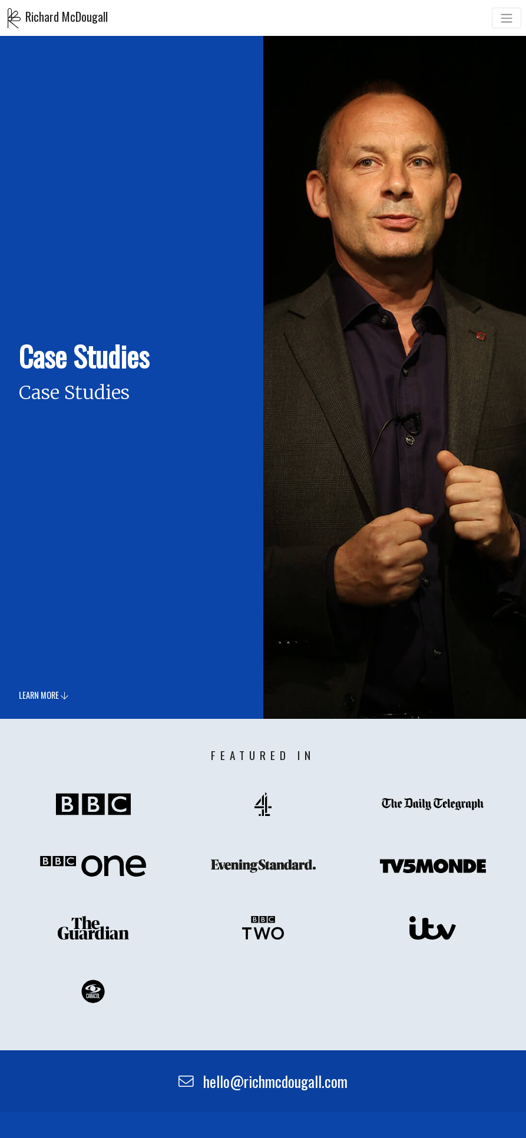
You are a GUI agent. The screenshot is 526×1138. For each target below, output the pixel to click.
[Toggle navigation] (506, 18)
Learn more (43, 695)
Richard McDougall (58, 18)
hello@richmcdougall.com (263, 1081)
